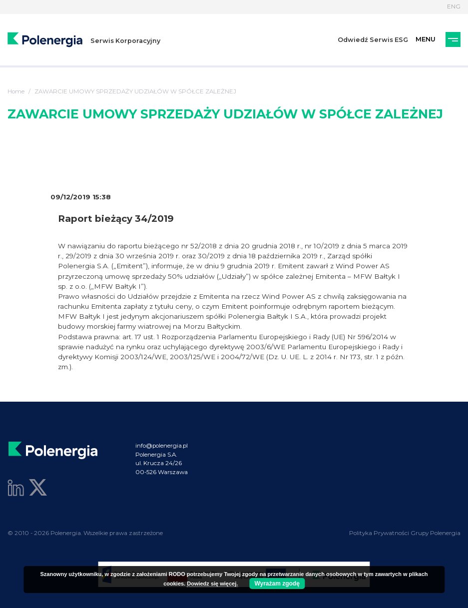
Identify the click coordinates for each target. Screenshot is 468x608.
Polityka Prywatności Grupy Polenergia (405, 533)
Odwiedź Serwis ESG (373, 39)
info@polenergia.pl (161, 445)
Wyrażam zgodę (276, 583)
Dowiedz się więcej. (212, 584)
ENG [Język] (454, 6)
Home (15, 91)
